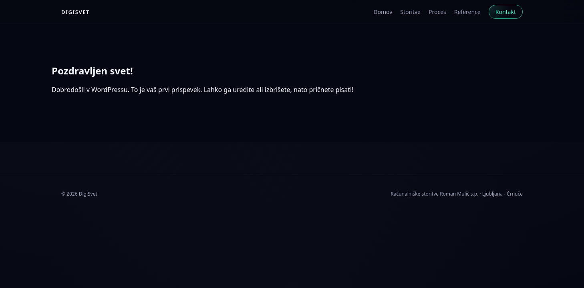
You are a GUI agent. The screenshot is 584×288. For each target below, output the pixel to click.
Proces (437, 12)
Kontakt (505, 12)
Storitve (410, 12)
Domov (382, 12)
